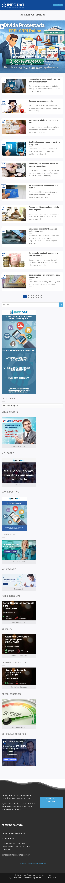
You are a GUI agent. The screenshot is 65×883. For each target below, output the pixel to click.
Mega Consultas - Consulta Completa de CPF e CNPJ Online (32, 878)
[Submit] (61, 304)
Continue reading (32, 68)
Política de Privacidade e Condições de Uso (32, 863)
